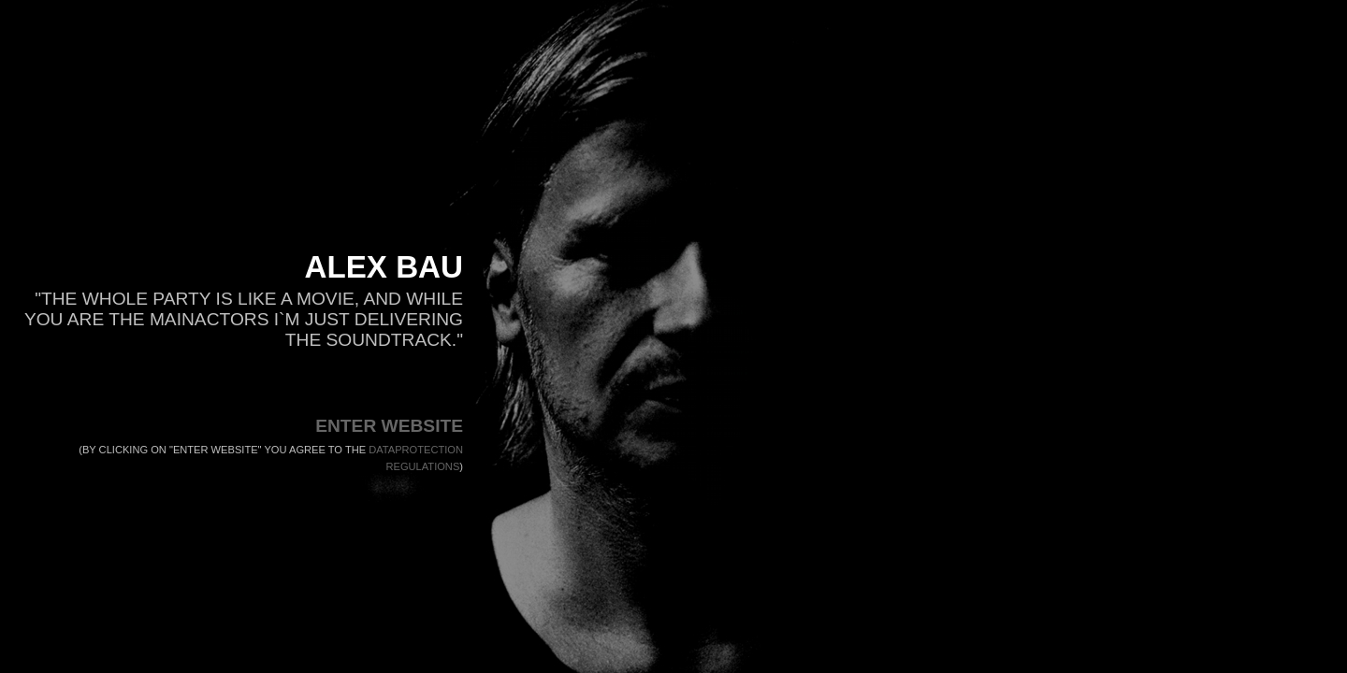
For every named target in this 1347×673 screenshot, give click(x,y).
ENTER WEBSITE (389, 426)
